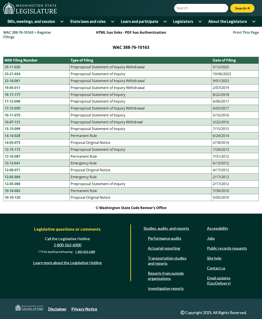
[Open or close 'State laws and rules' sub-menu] (113, 21)
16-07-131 (12, 122)
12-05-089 (12, 177)
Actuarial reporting (164, 248)
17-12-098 (12, 101)
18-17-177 (12, 94)
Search (242, 8)
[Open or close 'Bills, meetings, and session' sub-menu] (62, 21)
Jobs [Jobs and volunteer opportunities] (211, 238)
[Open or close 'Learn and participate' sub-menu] (165, 21)
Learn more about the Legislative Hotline (67, 262)
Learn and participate (139, 21)
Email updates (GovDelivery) (219, 281)
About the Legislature (227, 21)
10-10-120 (12, 197)
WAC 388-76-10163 (18, 32)
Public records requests (227, 248)
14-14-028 (12, 135)
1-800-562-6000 (67, 245)
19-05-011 (12, 87)
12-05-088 (12, 183)
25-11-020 (12, 67)
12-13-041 (12, 163)
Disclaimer (57, 309)
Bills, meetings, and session (31, 21)
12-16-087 (12, 156)
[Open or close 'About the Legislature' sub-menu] (254, 21)
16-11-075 (12, 115)
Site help (214, 258)
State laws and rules (88, 21)
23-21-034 (12, 73)
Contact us (216, 268)
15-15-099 (12, 128)
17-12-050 (12, 108)
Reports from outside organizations (166, 276)
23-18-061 (12, 80)
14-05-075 (12, 142)
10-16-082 (12, 190)
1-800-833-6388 (85, 252)
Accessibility (217, 228)
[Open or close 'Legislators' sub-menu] (200, 21)
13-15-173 (12, 149)
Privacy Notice (84, 309)
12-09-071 (12, 170)
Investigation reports (166, 288)
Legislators (183, 21)
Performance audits (164, 238)
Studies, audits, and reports (166, 228)
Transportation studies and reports (167, 261)
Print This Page (246, 32)
